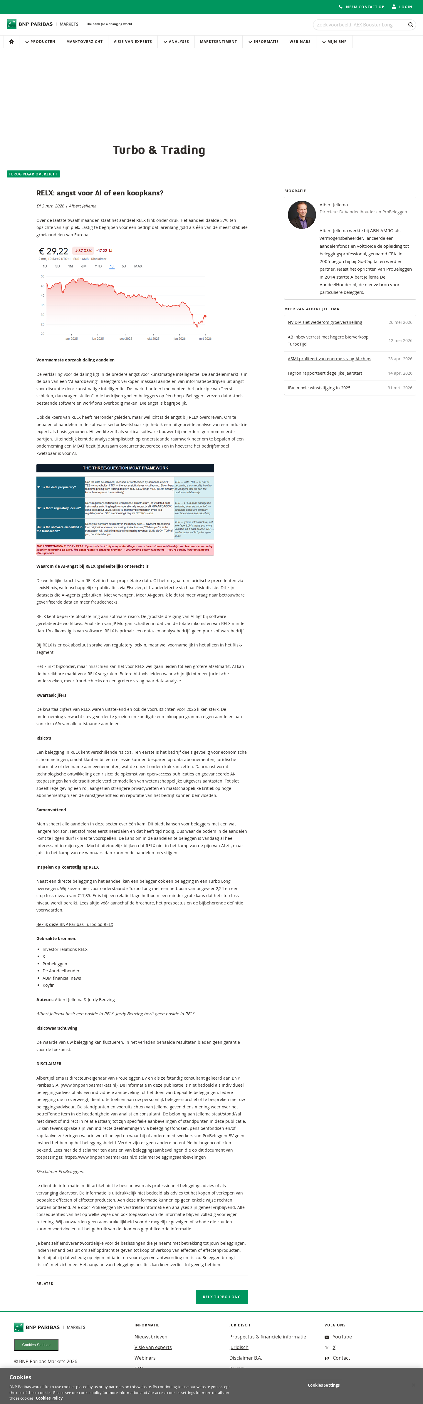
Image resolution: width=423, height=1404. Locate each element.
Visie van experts (133, 41)
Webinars (300, 41)
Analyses (176, 41)
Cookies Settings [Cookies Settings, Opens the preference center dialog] (324, 1388)
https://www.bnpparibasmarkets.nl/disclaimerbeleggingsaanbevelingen (135, 1157)
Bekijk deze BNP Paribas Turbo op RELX (74, 924)
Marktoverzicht (84, 41)
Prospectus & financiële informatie (267, 1336)
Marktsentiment (218, 41)
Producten (40, 41)
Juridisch (239, 1347)
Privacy (237, 1368)
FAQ (139, 1368)
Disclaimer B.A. (245, 1358)
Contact (337, 1357)
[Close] (413, 1388)
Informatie (263, 41)
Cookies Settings (36, 1345)
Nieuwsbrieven (151, 1336)
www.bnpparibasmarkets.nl (89, 1085)
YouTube (338, 1336)
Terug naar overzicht (33, 174)
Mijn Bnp (334, 41)
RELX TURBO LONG (222, 1296)
